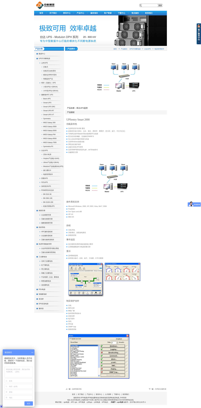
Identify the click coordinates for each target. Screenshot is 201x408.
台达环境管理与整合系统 (50, 248)
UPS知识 (105, 402)
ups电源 (66, 402)
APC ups (74, 402)
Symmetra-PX (48, 146)
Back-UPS (47, 99)
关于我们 (53, 13)
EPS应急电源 (43, 304)
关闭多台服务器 (160, 389)
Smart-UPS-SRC (49, 107)
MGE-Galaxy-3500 (49, 127)
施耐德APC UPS (47, 95)
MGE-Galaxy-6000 (49, 138)
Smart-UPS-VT (48, 115)
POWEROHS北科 (47, 190)
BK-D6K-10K (47, 198)
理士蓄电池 (45, 269)
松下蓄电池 (45, 265)
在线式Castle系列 (49, 71)
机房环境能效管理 (45, 244)
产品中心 (80, 13)
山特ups (89, 402)
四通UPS (44, 178)
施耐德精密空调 (46, 223)
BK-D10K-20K (48, 202)
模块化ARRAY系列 (50, 75)
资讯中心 (66, 13)
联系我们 (149, 13)
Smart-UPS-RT (48, 111)
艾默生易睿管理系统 (48, 252)
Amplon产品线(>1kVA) (51, 158)
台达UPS (44, 150)
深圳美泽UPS (46, 186)
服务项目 (94, 13)
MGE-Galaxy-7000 (49, 142)
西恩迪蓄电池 (46, 281)
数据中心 (42, 54)
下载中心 (121, 13)
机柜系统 (42, 227)
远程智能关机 (77, 389)
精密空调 (42, 210)
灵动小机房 (47, 154)
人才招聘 (108, 394)
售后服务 (135, 13)
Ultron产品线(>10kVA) (51, 162)
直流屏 (41, 299)
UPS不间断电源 (44, 58)
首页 (41, 13)
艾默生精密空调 (46, 219)
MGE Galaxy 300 (49, 123)
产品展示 (124, 49)
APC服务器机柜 (47, 232)
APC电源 (82, 402)
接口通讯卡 (47, 170)
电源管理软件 (48, 174)
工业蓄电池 (43, 257)
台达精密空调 (46, 215)
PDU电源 (42, 289)
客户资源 (108, 13)
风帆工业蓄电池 (46, 273)
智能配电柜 (43, 294)
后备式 (45, 67)
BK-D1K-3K (47, 194)
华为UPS (44, 182)
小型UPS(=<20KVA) (50, 87)
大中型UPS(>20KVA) (50, 91)
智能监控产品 (48, 79)
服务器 (41, 308)
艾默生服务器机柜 (47, 240)
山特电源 (97, 402)
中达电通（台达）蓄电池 (50, 277)
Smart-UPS (47, 103)
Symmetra (47, 119)
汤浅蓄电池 (45, 285)
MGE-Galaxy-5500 (49, 130)
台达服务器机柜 (46, 236)
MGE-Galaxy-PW (49, 134)
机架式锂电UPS (49, 206)
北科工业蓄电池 (46, 261)
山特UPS (44, 63)
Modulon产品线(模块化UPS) (53, 166)
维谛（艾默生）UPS (48, 83)
